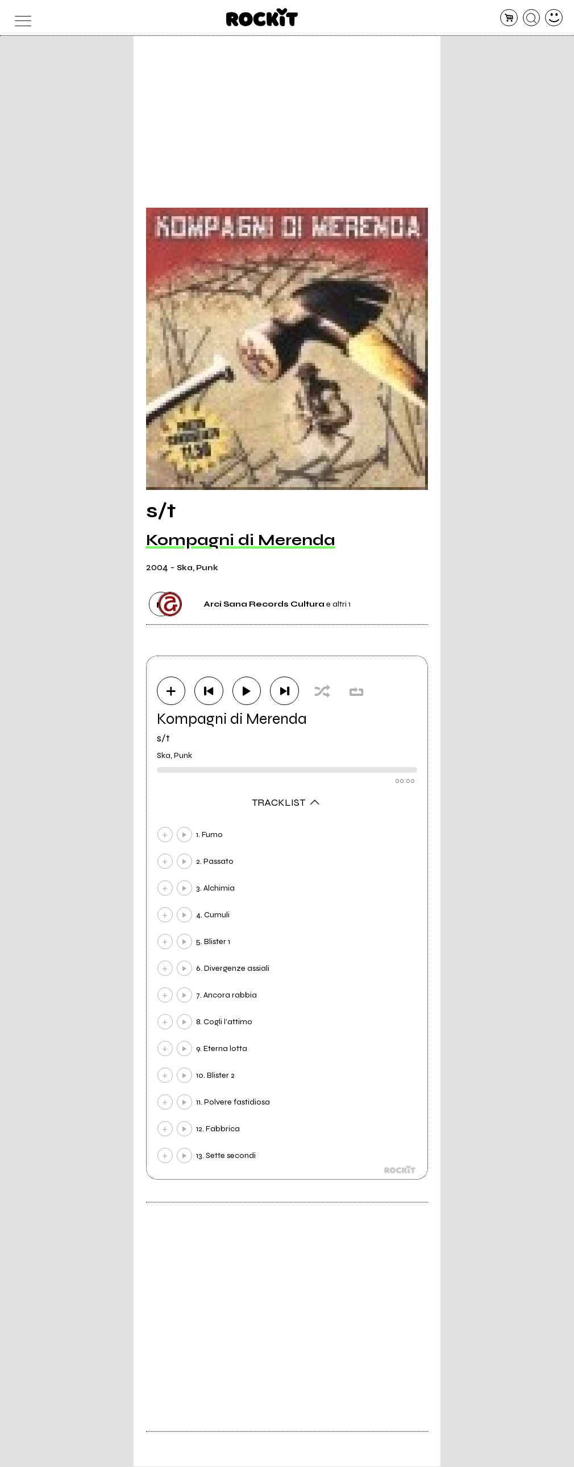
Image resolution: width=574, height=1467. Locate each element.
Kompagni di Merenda (240, 540)
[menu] (20, 18)
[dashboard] (554, 18)
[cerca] (531, 18)
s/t (163, 738)
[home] (262, 17)
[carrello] (509, 18)
